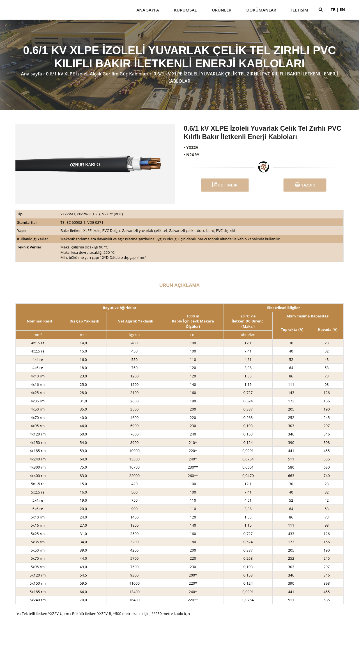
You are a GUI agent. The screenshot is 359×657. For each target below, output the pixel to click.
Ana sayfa (31, 74)
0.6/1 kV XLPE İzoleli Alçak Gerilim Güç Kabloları (97, 74)
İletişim (299, 10)
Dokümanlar (261, 10)
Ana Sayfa (147, 10)
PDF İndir (224, 185)
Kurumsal (185, 10)
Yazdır (305, 185)
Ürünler (221, 10)
